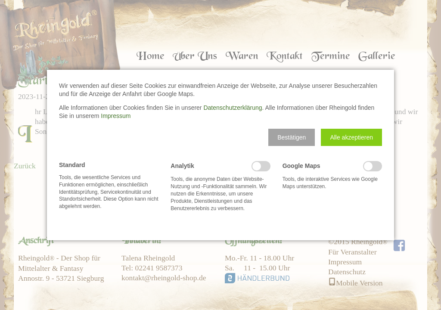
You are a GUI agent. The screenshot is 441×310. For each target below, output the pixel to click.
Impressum (115, 115)
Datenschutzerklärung (232, 107)
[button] (291, 137)
